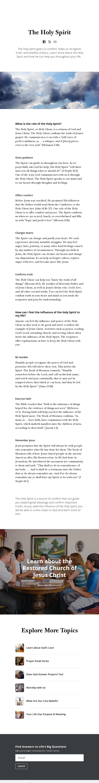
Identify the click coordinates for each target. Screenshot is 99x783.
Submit (21, 766)
